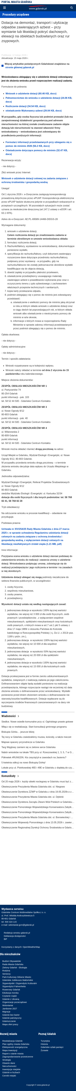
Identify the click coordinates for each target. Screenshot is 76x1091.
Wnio (4, 178)
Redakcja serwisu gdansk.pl (17, 933)
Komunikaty (10, 776)
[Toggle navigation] (4, 8)
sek (9, 178)
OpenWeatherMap (31, 947)
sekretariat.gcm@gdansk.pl (21, 925)
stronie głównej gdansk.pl (19, 67)
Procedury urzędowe (15, 14)
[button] (72, 7)
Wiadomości (10, 716)
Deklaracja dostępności (15, 936)
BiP (5, 939)
